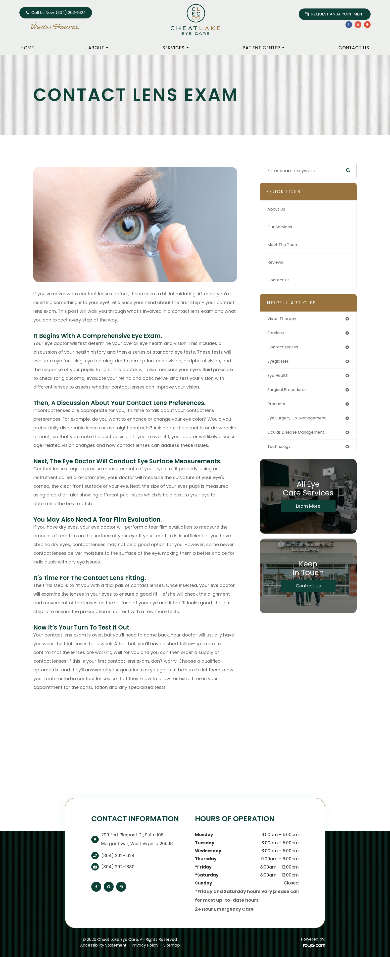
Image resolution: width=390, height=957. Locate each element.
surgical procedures (289, 392)
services (276, 333)
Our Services (281, 227)
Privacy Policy (145, 945)
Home (27, 48)
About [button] (98, 48)
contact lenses (284, 348)
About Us (277, 209)
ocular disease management (299, 436)
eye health (278, 378)
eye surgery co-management (300, 422)
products (277, 407)
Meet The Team (284, 244)
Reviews (276, 262)
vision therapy (283, 319)
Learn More (308, 511)
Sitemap (171, 945)
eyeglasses (279, 363)
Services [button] (175, 48)
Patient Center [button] (263, 48)
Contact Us (354, 48)
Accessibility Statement (103, 945)
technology (280, 451)
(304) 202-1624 (118, 855)
